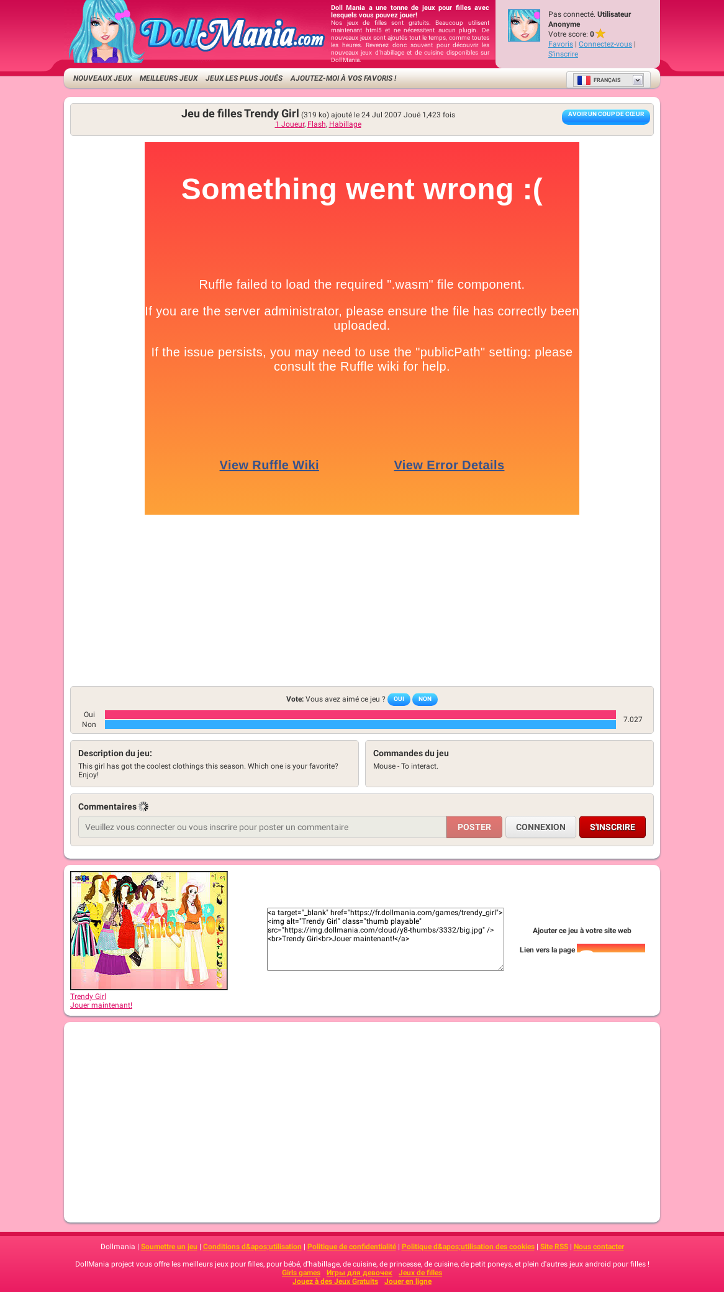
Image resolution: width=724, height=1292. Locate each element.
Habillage (345, 124)
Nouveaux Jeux (102, 78)
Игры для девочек (359, 1272)
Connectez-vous (605, 44)
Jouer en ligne (408, 1281)
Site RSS (554, 1246)
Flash (316, 124)
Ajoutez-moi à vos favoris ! (343, 78)
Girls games (301, 1272)
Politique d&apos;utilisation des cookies (468, 1246)
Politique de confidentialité (351, 1246)
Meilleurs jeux (168, 78)
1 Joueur (289, 124)
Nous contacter (599, 1246)
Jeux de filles (420, 1272)
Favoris (560, 44)
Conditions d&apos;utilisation (252, 1246)
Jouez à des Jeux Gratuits (335, 1281)
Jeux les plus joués (244, 78)
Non (425, 698)
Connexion (541, 827)
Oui (399, 698)
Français (599, 80)
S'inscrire (563, 54)
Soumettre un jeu (169, 1246)
